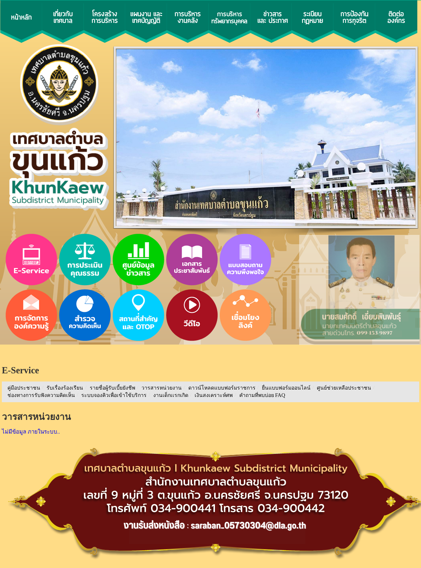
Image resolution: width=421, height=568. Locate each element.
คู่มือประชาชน (23, 388)
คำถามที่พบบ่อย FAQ (262, 395)
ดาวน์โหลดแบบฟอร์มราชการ (222, 388)
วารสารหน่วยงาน (161, 388)
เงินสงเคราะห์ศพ (214, 395)
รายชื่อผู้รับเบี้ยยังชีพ (112, 388)
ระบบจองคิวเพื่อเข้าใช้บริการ (114, 395)
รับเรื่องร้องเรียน (65, 388)
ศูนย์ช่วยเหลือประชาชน (344, 388)
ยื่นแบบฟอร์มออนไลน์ (286, 388)
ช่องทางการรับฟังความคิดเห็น (41, 395)
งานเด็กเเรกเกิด (170, 395)
